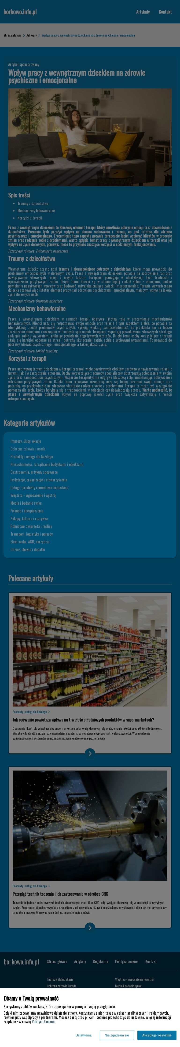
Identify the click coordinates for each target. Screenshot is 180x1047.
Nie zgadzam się (117, 1035)
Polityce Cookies (43, 1021)
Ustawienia (84, 1035)
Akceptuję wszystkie (157, 1035)
